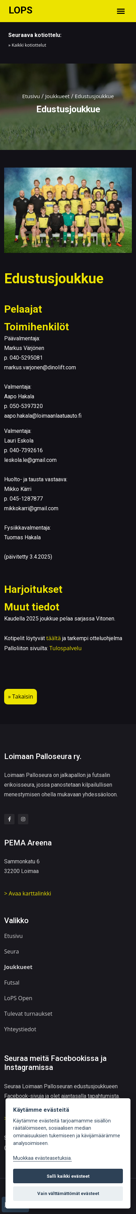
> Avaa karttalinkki (27, 892)
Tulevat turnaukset (28, 1011)
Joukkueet (57, 96)
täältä (53, 638)
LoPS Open (18, 996)
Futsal (11, 980)
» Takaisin (20, 697)
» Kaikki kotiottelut (27, 45)
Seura (11, 949)
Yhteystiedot (20, 1027)
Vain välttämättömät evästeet (68, 1193)
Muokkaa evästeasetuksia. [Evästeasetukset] (42, 1158)
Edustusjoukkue (95, 96)
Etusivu (29, 96)
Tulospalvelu (65, 648)
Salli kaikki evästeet (68, 1176)
